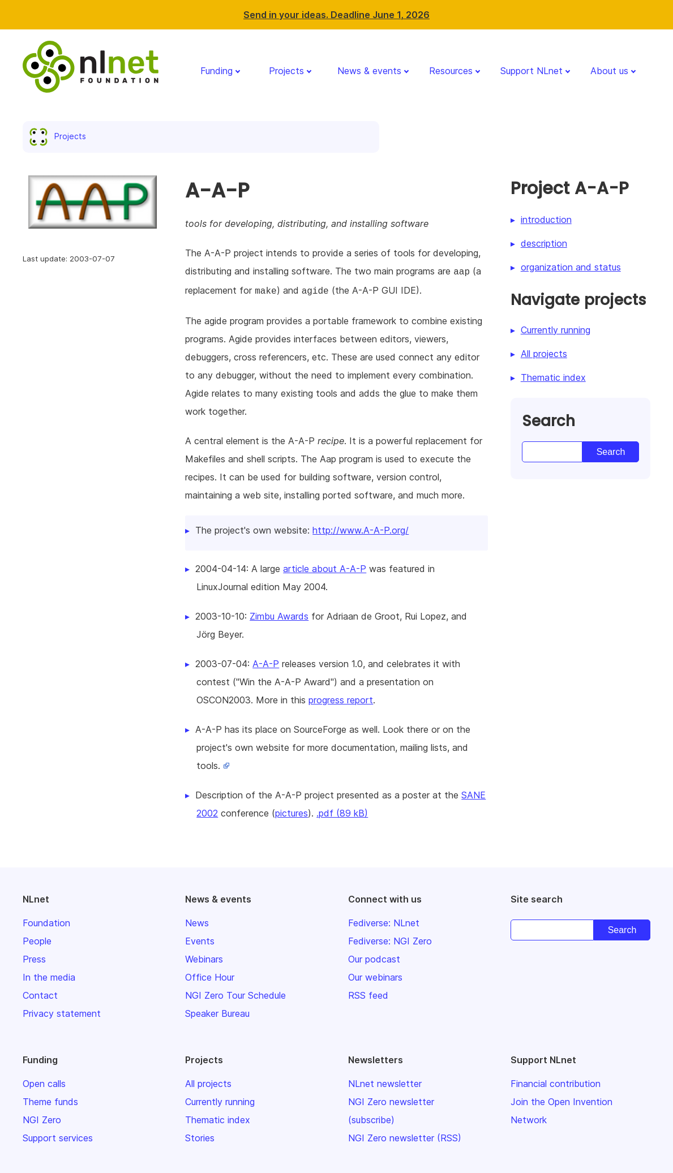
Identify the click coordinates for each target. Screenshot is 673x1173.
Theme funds (50, 1099)
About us (609, 70)
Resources (451, 70)
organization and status (571, 267)
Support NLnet (531, 70)
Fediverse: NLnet (383, 920)
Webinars (204, 957)
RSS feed (368, 993)
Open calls (44, 1081)
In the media (49, 975)
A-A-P (265, 661)
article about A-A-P (324, 566)
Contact (40, 993)
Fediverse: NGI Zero (390, 938)
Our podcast (374, 957)
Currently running (555, 330)
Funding (216, 70)
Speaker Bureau (217, 1011)
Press (34, 957)
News (197, 920)
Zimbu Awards (279, 614)
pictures (291, 811)
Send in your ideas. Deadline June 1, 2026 (336, 14)
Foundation (46, 920)
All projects (544, 353)
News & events (369, 70)
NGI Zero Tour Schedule (235, 993)
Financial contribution (556, 1081)
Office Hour (209, 975)
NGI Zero (42, 1117)
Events (200, 938)
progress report (340, 697)
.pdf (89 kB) (342, 811)
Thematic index (553, 377)
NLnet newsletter (385, 1081)
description (544, 243)
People (37, 938)
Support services (58, 1135)
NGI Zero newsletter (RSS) (404, 1135)
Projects (286, 70)
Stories (200, 1135)
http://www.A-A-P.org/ (360, 528)
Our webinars (375, 975)
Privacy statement (62, 1011)
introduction (546, 219)
